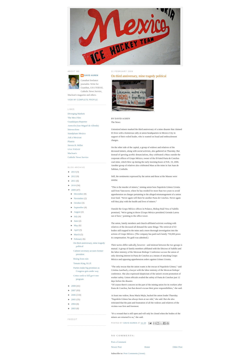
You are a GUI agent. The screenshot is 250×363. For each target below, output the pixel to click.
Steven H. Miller (75, 145)
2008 (73, 286)
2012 (73, 176)
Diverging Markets (76, 113)
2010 (73, 185)
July (76, 216)
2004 (73, 304)
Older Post (177, 347)
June (76, 221)
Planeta (71, 141)
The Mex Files (74, 117)
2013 (73, 171)
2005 (73, 299)
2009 (73, 190)
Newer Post (116, 347)
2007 (73, 290)
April (76, 230)
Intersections (73, 129)
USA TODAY (74, 149)
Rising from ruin (80, 258)
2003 (73, 308)
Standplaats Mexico (77, 133)
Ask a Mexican (74, 137)
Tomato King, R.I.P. (82, 263)
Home (147, 347)
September (79, 207)
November (79, 198)
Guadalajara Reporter (77, 121)
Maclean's (72, 153)
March (77, 234)
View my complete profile (83, 100)
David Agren (91, 75)
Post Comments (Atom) (134, 353)
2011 (73, 181)
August (77, 212)
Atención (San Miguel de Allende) (83, 125)
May (76, 225)
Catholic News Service (78, 157)
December (79, 194)
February (78, 239)
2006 (73, 295)
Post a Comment (118, 342)
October (78, 203)
